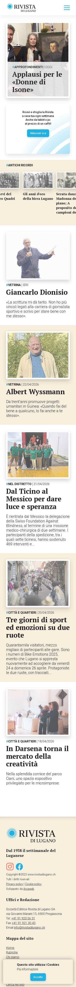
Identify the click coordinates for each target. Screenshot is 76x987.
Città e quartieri (30, 612)
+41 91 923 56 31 (23, 918)
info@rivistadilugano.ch (29, 927)
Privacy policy (14, 884)
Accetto (38, 977)
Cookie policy (33, 884)
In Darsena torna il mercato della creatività (37, 756)
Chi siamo (12, 957)
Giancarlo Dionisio (37, 292)
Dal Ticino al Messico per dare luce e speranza (33, 499)
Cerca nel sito (15, 984)
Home (10, 948)
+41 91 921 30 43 (23, 923)
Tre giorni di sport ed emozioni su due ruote (38, 627)
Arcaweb (28, 889)
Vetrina (17, 285)
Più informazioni (27, 969)
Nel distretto (28, 484)
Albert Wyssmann (35, 391)
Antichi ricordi (19, 165)
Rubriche (12, 952)
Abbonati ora (38, 133)
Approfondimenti (32, 67)
